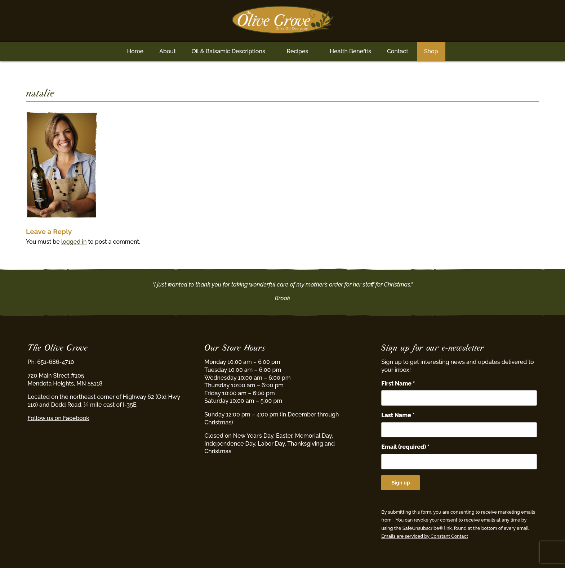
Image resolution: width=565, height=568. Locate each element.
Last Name (397, 415)
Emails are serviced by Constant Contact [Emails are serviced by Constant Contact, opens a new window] (424, 536)
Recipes (297, 51)
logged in (74, 241)
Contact (397, 51)
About (167, 51)
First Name (398, 383)
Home (135, 51)
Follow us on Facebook (58, 418)
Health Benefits (350, 51)
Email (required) (405, 446)
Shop (431, 51)
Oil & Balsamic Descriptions (228, 51)
